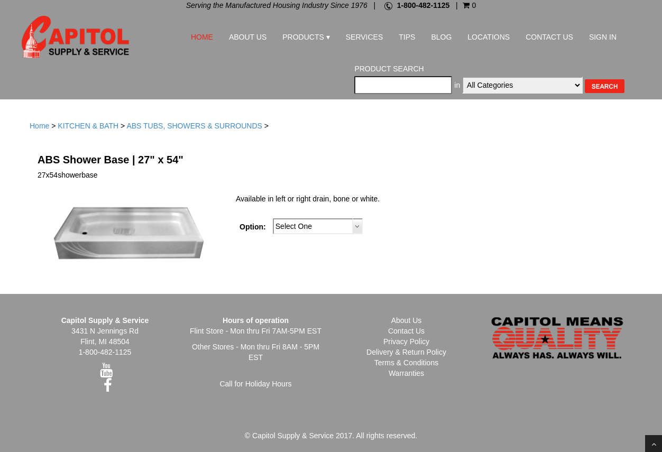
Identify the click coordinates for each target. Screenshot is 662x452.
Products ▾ (305, 37)
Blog (441, 37)
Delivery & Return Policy (406, 352)
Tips (407, 37)
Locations (488, 37)
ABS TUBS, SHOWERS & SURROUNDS (194, 126)
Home (202, 37)
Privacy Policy (406, 341)
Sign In (603, 37)
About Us (247, 37)
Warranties (406, 373)
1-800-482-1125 (423, 5)
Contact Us (549, 37)
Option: (253, 227)
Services (364, 37)
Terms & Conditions (406, 362)
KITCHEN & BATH (88, 126)
